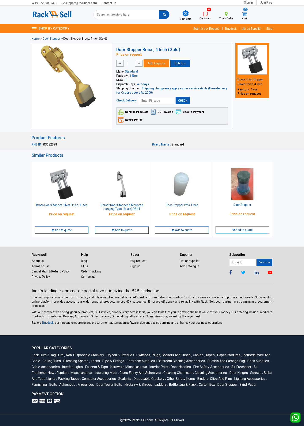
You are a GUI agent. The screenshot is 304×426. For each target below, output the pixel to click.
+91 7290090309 (44, 3)
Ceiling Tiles (51, 361)
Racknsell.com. (143, 420)
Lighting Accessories (249, 379)
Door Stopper (51, 38)
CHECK (182, 100)
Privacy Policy (41, 276)
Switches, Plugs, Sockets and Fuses (163, 355)
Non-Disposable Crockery (84, 355)
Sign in (248, 2)
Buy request (138, 261)
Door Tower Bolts (109, 385)
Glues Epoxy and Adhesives (140, 373)
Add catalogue (189, 266)
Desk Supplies (258, 361)
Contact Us (109, 3)
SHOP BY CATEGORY (50, 28)
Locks (95, 361)
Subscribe (264, 262)
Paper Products (228, 355)
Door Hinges (238, 373)
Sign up (135, 266)
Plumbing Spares (75, 361)
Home (36, 38)
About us (38, 261)
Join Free (266, 2)
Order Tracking (91, 271)
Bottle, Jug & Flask (182, 385)
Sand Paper (247, 385)
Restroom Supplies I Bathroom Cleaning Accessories (165, 361)
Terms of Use (41, 266)
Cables (197, 355)
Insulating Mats (105, 373)
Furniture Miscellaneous (74, 373)
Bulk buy (180, 63)
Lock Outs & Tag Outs (48, 355)
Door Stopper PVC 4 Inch (182, 205)
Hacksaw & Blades (138, 385)
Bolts (53, 385)
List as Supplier (252, 28)
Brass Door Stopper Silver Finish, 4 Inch (61, 205)
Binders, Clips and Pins (214, 379)
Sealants (124, 379)
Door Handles (180, 367)
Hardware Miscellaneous (128, 367)
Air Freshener (241, 367)
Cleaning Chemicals (177, 373)
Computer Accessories (98, 379)
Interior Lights (72, 367)
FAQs (84, 266)
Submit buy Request (206, 28)
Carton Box (206, 385)
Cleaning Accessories (210, 373)
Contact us (88, 276)
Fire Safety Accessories (211, 367)
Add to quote (156, 63)
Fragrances (85, 385)
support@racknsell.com (79, 3)
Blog (269, 28)
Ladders (160, 385)
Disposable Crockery (148, 379)
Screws (255, 373)
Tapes (210, 355)
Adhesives (67, 385)
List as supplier (190, 261)
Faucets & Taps (96, 367)
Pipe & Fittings (113, 361)
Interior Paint (158, 367)
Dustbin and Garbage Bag (226, 361)
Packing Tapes (68, 379)
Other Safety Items (180, 379)
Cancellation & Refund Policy (51, 271)
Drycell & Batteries (120, 355)
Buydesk (231, 28)
